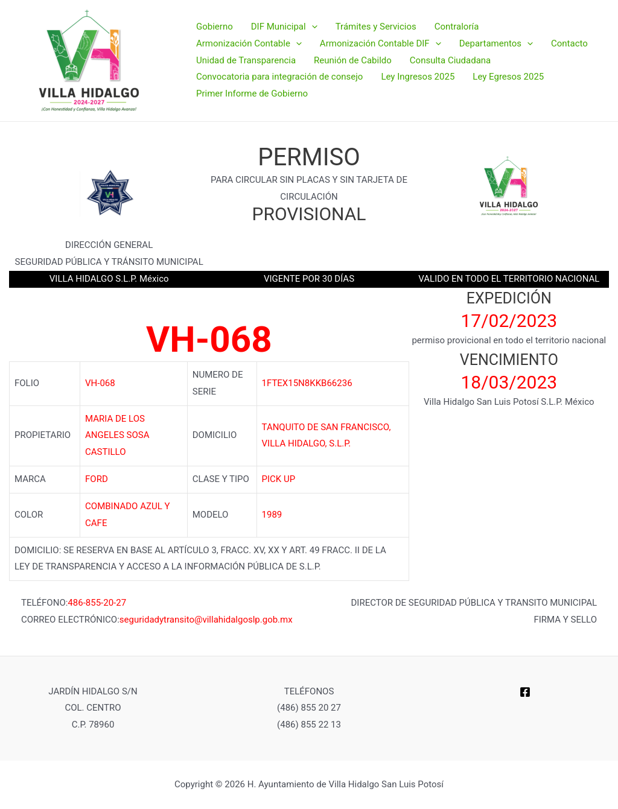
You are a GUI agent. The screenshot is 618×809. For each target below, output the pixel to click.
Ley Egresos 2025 (508, 76)
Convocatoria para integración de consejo (279, 76)
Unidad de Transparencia (246, 60)
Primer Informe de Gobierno (252, 93)
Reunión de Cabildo (353, 60)
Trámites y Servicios (376, 26)
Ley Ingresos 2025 (417, 76)
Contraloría (457, 26)
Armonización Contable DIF (380, 44)
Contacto (569, 43)
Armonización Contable (249, 44)
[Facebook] (525, 692)
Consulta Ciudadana (450, 60)
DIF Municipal (284, 27)
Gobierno (214, 26)
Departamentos (496, 44)
